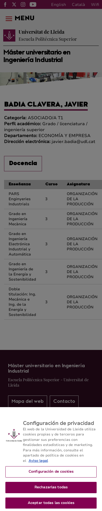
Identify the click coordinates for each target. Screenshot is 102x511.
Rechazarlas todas (51, 489)
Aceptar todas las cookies (51, 504)
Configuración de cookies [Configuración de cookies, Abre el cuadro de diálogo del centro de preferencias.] (51, 473)
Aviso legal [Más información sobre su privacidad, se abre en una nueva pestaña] (38, 462)
